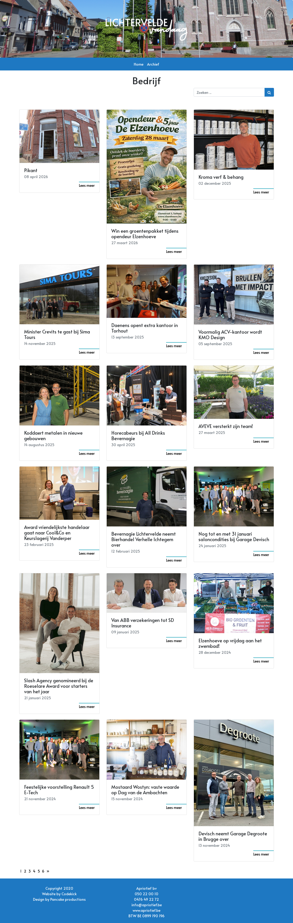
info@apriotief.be (146, 904)
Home (138, 64)
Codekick (69, 893)
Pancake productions (68, 899)
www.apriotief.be (146, 910)
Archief (153, 64)
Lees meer (87, 185)
